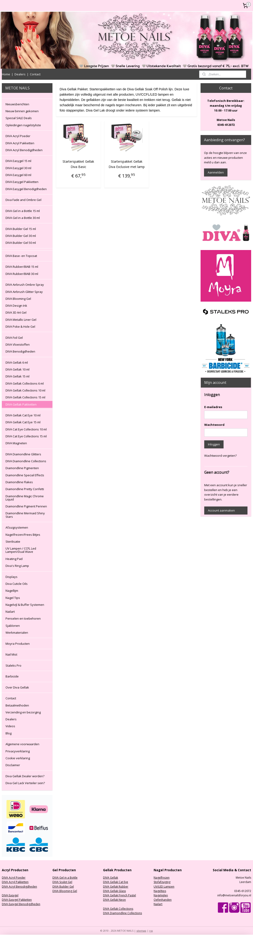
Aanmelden (216, 172)
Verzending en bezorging (23, 712)
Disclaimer (13, 765)
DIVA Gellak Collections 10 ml (25, 390)
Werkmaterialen (17, 632)
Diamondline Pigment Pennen (26, 506)
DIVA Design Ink (16, 305)
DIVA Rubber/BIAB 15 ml (22, 267)
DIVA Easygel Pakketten (22, 182)
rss (151, 930)
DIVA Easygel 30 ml (18, 168)
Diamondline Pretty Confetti (25, 489)
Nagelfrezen (162, 878)
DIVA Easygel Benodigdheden (26, 189)
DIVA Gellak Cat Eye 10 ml (23, 415)
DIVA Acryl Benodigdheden (24, 150)
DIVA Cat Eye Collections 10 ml (26, 429)
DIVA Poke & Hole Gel (20, 326)
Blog (9, 733)
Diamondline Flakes (19, 482)
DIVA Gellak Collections (118, 909)
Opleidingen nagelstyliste (23, 125)
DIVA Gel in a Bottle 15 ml (23, 211)
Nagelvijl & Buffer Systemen (25, 605)
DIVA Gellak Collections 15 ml (25, 397)
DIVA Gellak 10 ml (17, 369)
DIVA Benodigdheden (20, 351)
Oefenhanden (163, 900)
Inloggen (214, 444)
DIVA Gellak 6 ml (17, 362)
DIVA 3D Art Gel (16, 312)
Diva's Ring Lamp (17, 566)
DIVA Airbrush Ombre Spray (25, 285)
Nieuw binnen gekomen (22, 111)
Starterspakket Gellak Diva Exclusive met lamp (126, 164)
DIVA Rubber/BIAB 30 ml (22, 274)
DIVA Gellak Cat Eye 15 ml (23, 422)
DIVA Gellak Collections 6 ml (25, 383)
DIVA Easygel (10, 895)
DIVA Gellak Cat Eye (115, 882)
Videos (10, 726)
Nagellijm (12, 591)
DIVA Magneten (16, 443)
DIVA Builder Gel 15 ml (21, 229)
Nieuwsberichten (17, 104)
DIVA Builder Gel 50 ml (21, 243)
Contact (35, 74)
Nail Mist (11, 654)
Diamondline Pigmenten (22, 468)
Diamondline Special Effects (25, 475)
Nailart (10, 611)
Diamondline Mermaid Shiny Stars (25, 514)
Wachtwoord (214, 425)
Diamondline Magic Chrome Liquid (25, 497)
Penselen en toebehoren (23, 618)
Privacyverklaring (18, 751)
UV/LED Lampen (164, 887)
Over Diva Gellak (17, 687)
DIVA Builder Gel (63, 887)
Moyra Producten (18, 644)
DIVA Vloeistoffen (18, 344)
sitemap (141, 930)
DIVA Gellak (110, 878)
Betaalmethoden (17, 705)
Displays (11, 577)
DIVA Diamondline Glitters (23, 454)
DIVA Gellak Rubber (115, 887)
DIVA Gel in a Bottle (65, 878)
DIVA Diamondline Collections (26, 461)
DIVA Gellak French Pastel (119, 895)
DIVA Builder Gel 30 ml (21, 236)
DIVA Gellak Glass (114, 891)
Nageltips (160, 891)
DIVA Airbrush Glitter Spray (24, 292)
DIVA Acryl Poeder (18, 136)
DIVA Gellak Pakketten (21, 404)
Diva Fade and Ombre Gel (23, 200)
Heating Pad (14, 559)
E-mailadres (213, 407)
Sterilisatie (13, 541)
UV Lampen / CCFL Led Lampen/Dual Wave (21, 550)
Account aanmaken (221, 510)
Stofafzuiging (162, 882)
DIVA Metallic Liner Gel (21, 320)
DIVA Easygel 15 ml (18, 161)
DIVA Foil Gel (14, 338)
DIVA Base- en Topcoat (21, 256)
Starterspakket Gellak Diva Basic (78, 164)
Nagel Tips (13, 598)
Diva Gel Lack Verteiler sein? (25, 783)
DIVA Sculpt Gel (62, 882)
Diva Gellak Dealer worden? (25, 776)
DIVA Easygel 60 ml (18, 175)
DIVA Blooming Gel (18, 299)
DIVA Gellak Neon (114, 900)
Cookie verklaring (18, 758)
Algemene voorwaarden (22, 744)
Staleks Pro (13, 665)
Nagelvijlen (161, 895)
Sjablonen (13, 626)
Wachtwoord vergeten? (220, 455)
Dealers (20, 74)
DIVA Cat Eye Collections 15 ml (26, 436)
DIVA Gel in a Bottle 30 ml (23, 218)
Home (6, 74)
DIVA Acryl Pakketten (20, 143)
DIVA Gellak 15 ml (17, 376)
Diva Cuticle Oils (17, 584)
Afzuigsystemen (17, 527)
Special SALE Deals (19, 118)
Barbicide (12, 676)
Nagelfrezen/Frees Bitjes (23, 535)
